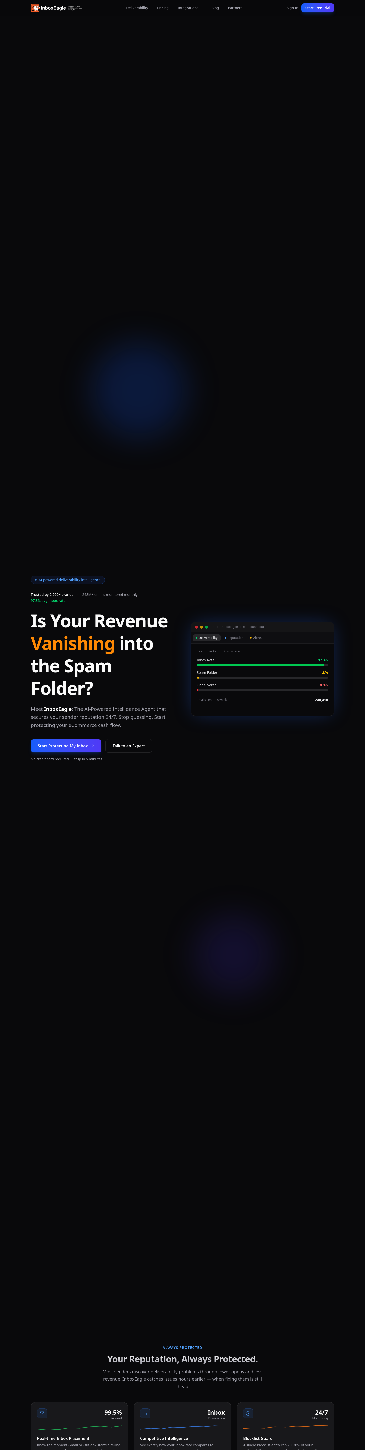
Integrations (190, 7)
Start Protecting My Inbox (66, 746)
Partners (235, 7)
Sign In (292, 7)
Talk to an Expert (129, 746)
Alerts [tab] (256, 638)
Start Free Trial (317, 7)
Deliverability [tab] (207, 638)
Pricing (163, 7)
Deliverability (137, 7)
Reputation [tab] (234, 638)
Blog (215, 7)
